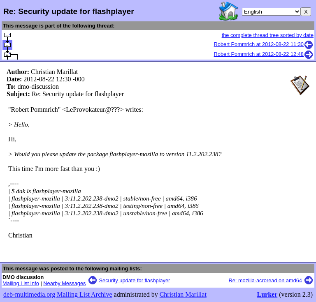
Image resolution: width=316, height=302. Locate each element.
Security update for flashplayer (134, 280)
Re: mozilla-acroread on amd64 (265, 280)
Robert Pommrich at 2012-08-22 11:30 (264, 44)
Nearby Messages (64, 283)
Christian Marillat (183, 294)
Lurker (267, 294)
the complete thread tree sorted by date (268, 35)
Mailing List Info (20, 283)
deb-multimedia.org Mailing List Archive (57, 294)
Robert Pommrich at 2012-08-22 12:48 (264, 54)
